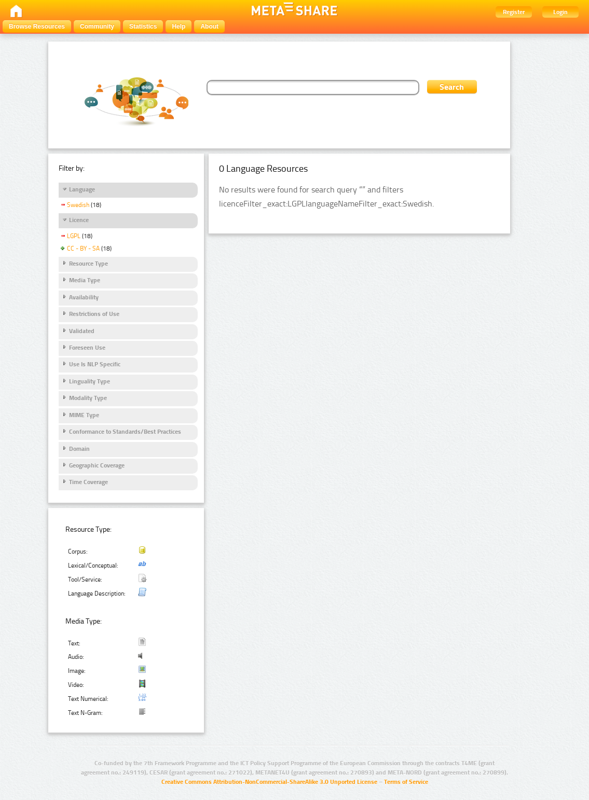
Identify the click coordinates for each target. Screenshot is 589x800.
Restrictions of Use (94, 314)
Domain (79, 448)
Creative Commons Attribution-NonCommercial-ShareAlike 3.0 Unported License (269, 781)
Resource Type (88, 263)
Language (82, 189)
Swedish (78, 205)
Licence (79, 220)
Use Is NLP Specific (94, 364)
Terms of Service (406, 781)
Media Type (84, 280)
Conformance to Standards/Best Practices (125, 431)
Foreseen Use (87, 347)
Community (97, 26)
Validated (81, 331)
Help (178, 26)
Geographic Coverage (97, 465)
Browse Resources (37, 26)
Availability (84, 297)
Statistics (143, 26)
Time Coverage (88, 482)
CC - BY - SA (83, 248)
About (209, 26)
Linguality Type (89, 381)
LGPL (73, 236)
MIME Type (84, 415)
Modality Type (88, 398)
